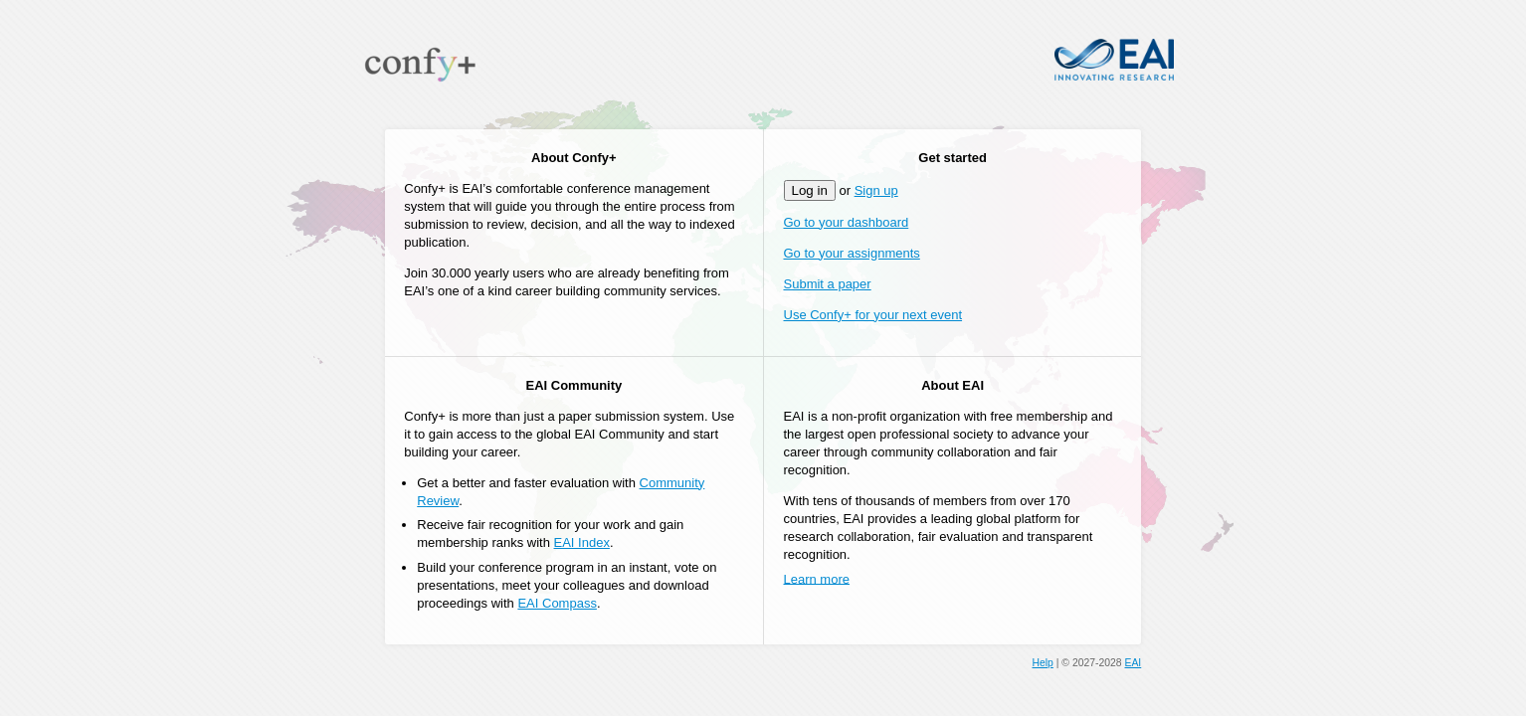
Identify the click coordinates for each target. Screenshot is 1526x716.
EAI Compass (556, 603)
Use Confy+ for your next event (873, 314)
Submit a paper (827, 283)
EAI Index (582, 542)
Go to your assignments (852, 253)
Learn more (817, 578)
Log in (810, 190)
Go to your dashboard (846, 222)
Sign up (876, 190)
